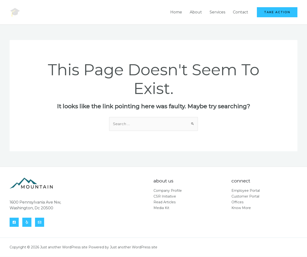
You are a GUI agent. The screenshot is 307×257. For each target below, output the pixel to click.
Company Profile (168, 191)
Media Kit (161, 208)
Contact (240, 12)
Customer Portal (245, 196)
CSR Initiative (165, 196)
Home (176, 12)
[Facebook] (14, 222)
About (196, 12)
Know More (241, 208)
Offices (237, 202)
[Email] (39, 222)
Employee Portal (245, 191)
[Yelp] (26, 222)
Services (217, 12)
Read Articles (165, 202)
